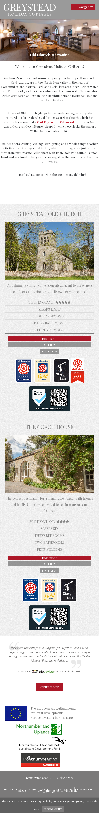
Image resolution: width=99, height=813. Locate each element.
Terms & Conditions (85, 789)
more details (49, 338)
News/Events (45, 789)
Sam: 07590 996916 (38, 778)
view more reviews (49, 687)
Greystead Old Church (49, 213)
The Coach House (50, 426)
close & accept (53, 809)
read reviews (49, 351)
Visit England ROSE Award (55, 122)
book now (49, 344)
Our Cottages (16, 789)
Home (4, 789)
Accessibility (48, 793)
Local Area (31, 789)
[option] (49, 40)
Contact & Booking (64, 789)
